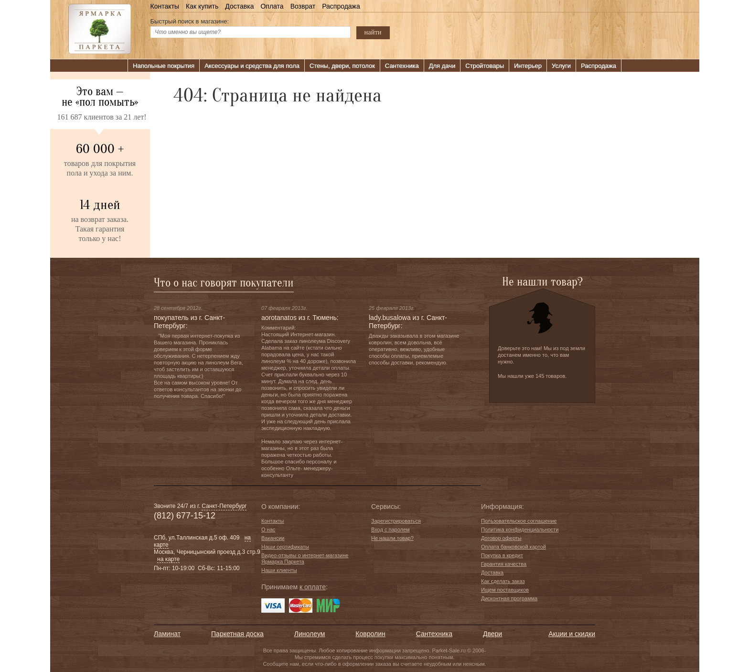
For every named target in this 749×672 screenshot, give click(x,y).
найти (373, 32)
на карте (168, 559)
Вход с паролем (390, 529)
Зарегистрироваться (396, 521)
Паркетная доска (237, 634)
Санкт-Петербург (224, 506)
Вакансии (273, 538)
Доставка (239, 6)
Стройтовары (484, 65)
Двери (492, 634)
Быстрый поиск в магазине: (189, 21)
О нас (268, 529)
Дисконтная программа (509, 598)
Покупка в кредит (502, 555)
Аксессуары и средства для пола (252, 65)
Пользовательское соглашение (518, 521)
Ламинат (167, 634)
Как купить (202, 6)
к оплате (313, 587)
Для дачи (442, 65)
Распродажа (341, 6)
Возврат (303, 6)
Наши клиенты (279, 570)
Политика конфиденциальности (519, 529)
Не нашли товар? (392, 538)
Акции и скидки (571, 634)
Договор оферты (501, 538)
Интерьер (528, 65)
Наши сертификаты (285, 547)
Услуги (561, 65)
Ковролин (370, 634)
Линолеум (309, 634)
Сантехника (402, 65)
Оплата (271, 6)
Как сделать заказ (502, 581)
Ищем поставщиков (505, 590)
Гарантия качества (503, 564)
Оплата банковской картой (513, 547)
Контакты (164, 6)
